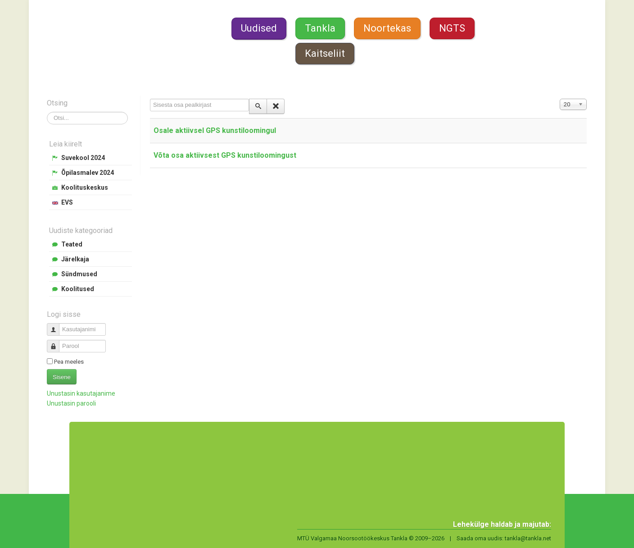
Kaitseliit (325, 53)
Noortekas (387, 28)
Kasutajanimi (56, 325)
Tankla (320, 28)
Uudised (259, 28)
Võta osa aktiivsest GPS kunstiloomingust (225, 155)
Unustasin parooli (71, 403)
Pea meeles (69, 361)
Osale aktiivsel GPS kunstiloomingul (215, 130)
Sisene (62, 377)
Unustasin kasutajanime (81, 393)
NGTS (452, 28)
